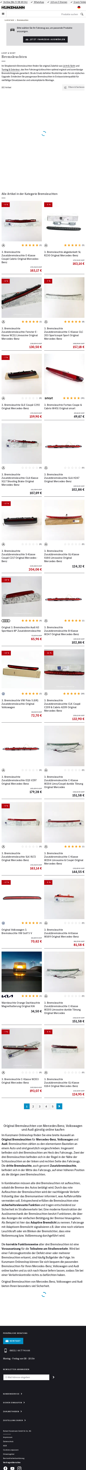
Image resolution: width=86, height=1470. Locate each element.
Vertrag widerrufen (11, 1462)
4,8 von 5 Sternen (58, 2)
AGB (5, 1445)
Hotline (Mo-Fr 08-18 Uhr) (15, 2)
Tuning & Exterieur (11, 69)
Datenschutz (8, 1441)
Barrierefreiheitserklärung (13, 1458)
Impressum (8, 1437)
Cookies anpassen (10, 1449)
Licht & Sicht (10, 20)
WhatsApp (38, 2)
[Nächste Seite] (59, 1106)
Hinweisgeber (9, 1454)
